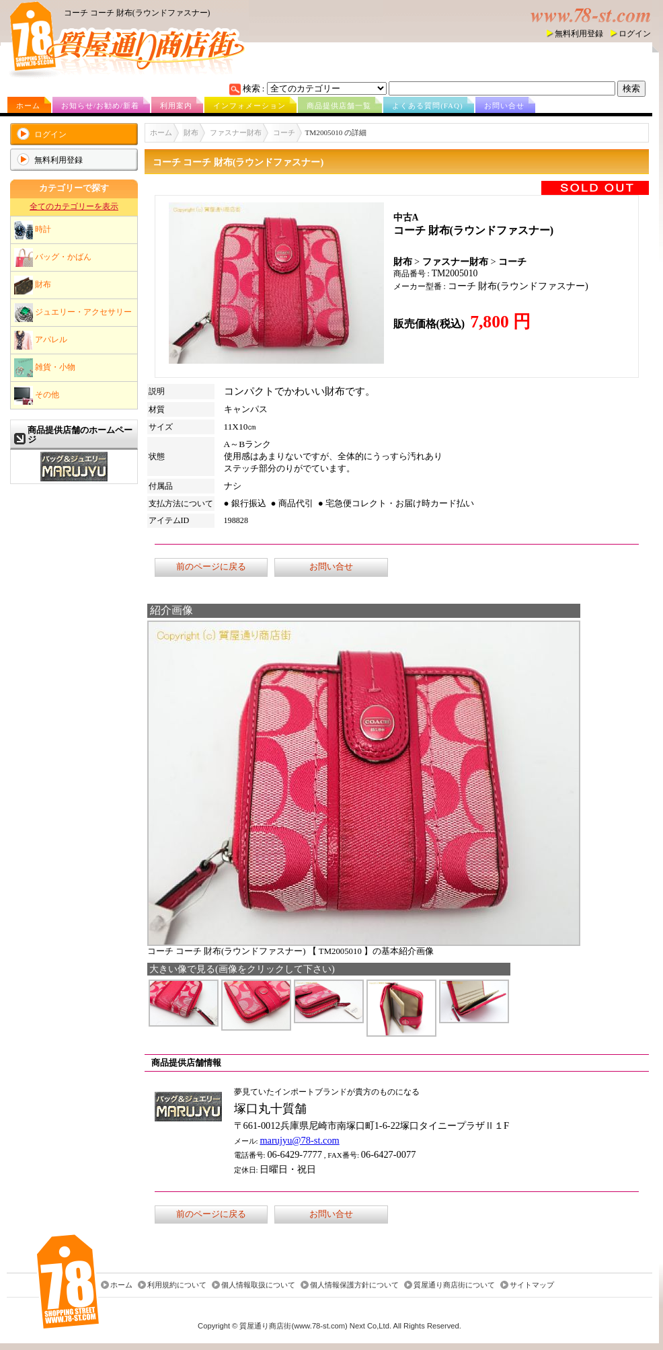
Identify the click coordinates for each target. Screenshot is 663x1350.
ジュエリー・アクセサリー (73, 312)
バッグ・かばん (52, 257)
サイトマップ (532, 1285)
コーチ (284, 132)
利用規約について (176, 1285)
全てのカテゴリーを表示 (74, 206)
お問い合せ (504, 106)
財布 (32, 285)
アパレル (40, 340)
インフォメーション (249, 106)
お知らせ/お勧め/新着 (100, 106)
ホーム (28, 106)
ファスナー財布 (236, 132)
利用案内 (176, 106)
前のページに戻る (211, 566)
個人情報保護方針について (354, 1285)
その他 (36, 395)
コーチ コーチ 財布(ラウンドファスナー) (137, 13)
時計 (32, 230)
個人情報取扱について (258, 1285)
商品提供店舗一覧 (339, 106)
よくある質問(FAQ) (427, 106)
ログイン (635, 33)
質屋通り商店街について (454, 1285)
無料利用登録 (579, 33)
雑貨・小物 (44, 367)
